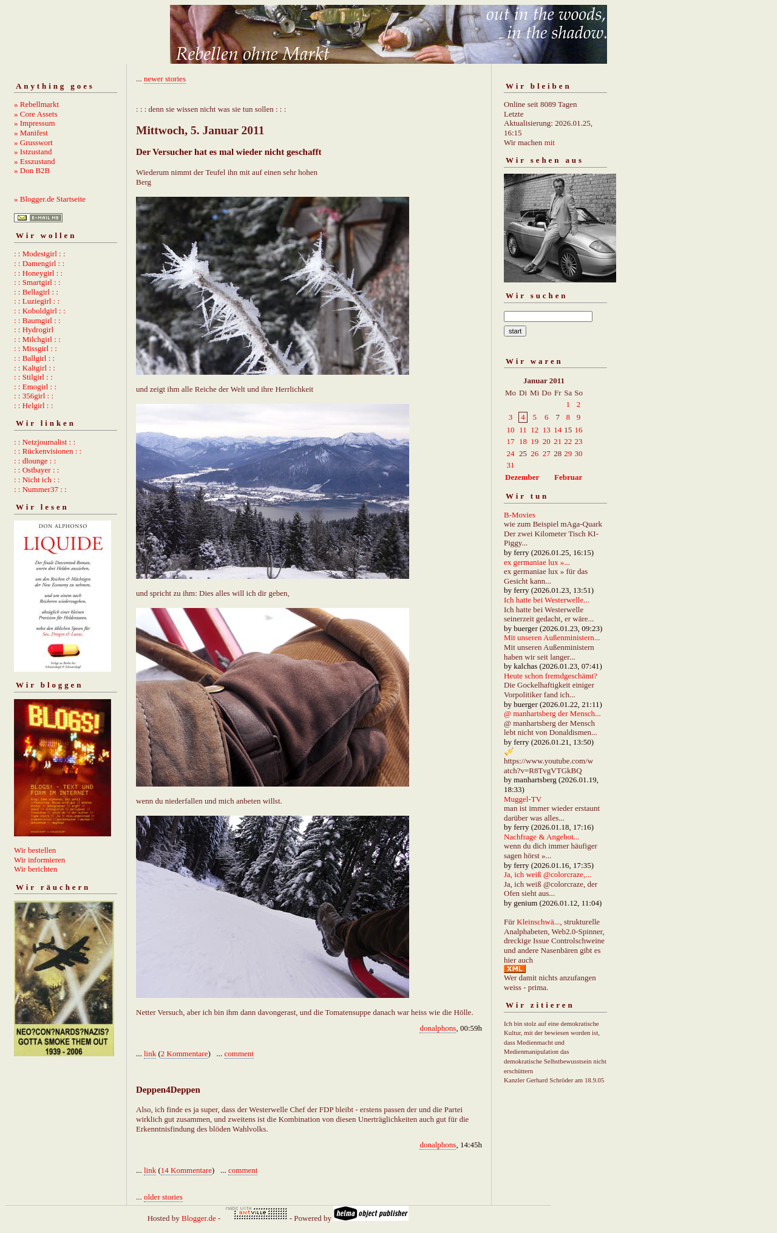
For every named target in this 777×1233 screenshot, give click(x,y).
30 (579, 453)
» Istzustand (33, 151)
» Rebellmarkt (36, 104)
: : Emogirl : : (35, 386)
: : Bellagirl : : (36, 291)
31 (511, 465)
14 (558, 429)
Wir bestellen (35, 850)
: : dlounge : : (35, 460)
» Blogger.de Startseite (50, 198)
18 (523, 441)
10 (511, 429)
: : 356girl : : (33, 395)
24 (511, 453)
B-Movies (519, 514)
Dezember (522, 477)
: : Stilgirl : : (33, 376)
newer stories (165, 78)
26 (534, 453)
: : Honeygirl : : (38, 273)
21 (558, 441)
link (150, 1053)
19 (534, 441)
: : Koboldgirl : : (40, 310)
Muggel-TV (522, 799)
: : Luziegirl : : (36, 301)
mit (550, 142)
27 (547, 453)
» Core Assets (36, 113)
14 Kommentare (186, 1170)
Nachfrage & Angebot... (542, 836)
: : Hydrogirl (33, 329)
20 (547, 441)
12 (534, 429)
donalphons (437, 1028)
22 (568, 441)
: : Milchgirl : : (37, 339)
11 (523, 429)
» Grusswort (33, 142)
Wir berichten (35, 868)
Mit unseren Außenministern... (552, 637)
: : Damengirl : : (39, 263)
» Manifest (31, 132)
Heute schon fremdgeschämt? (550, 675)
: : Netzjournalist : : (44, 441)
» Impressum (34, 123)
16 (579, 429)
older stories (163, 1196)
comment (239, 1053)
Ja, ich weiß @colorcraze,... (547, 874)
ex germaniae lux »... (537, 562)
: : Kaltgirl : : (34, 367)
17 (511, 441)
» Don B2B (32, 170)
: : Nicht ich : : (36, 479)
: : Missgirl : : (35, 348)
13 (547, 429)
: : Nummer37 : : (40, 489)
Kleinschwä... (538, 921)
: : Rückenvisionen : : (47, 451)
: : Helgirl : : (33, 405)
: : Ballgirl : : (34, 358)
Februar (568, 477)
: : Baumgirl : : (37, 320)
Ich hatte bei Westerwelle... (546, 599)
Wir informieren (39, 859)
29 (568, 453)
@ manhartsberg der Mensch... (552, 713)
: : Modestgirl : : (40, 253)
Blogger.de (199, 1218)
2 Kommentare (184, 1053)
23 (579, 441)
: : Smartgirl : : (37, 282)
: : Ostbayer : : (36, 469)
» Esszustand (34, 161)
